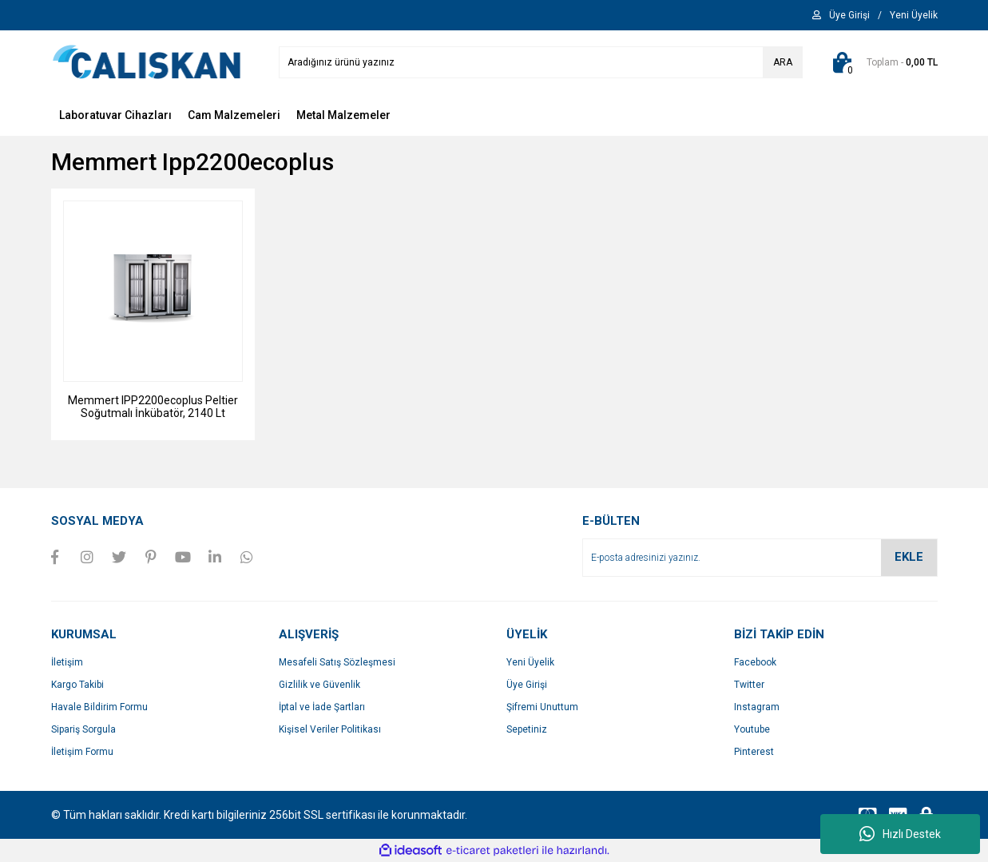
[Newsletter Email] (760, 557)
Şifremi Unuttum (542, 707)
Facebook (755, 662)
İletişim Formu (82, 751)
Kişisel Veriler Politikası (330, 729)
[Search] (541, 62)
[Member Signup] (914, 15)
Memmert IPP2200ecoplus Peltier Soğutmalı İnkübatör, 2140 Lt (153, 406)
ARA (782, 62)
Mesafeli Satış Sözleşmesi (337, 662)
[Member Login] (849, 15)
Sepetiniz (526, 729)
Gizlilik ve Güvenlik (319, 684)
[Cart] (882, 62)
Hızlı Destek (900, 834)
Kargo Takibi (77, 684)
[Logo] (147, 61)
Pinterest (754, 751)
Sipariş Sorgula (83, 729)
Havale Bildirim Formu (99, 707)
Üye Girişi (526, 684)
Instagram (757, 707)
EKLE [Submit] (909, 557)
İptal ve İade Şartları (322, 707)
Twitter (749, 684)
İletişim (67, 662)
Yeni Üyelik (530, 662)
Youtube (752, 729)
